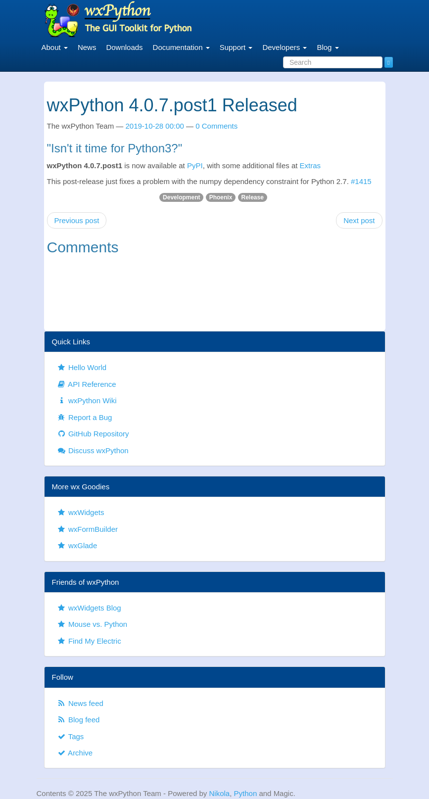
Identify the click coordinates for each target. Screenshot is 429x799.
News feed (80, 703)
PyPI (195, 165)
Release (252, 197)
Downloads (124, 47)
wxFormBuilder (87, 529)
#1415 (361, 181)
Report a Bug (84, 417)
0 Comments (216, 126)
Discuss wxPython (93, 450)
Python (245, 793)
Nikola (219, 793)
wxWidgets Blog (89, 608)
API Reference (86, 384)
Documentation (181, 47)
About (55, 47)
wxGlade (77, 545)
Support (236, 47)
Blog (327, 47)
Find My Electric (89, 641)
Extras (310, 165)
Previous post (76, 220)
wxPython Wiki (87, 400)
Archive (75, 753)
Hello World (82, 367)
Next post (359, 220)
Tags (70, 736)
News (87, 47)
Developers (284, 47)
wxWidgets (80, 512)
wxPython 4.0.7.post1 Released (172, 105)
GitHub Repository (93, 433)
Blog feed (78, 719)
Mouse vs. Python (92, 624)
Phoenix (221, 197)
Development (181, 197)
